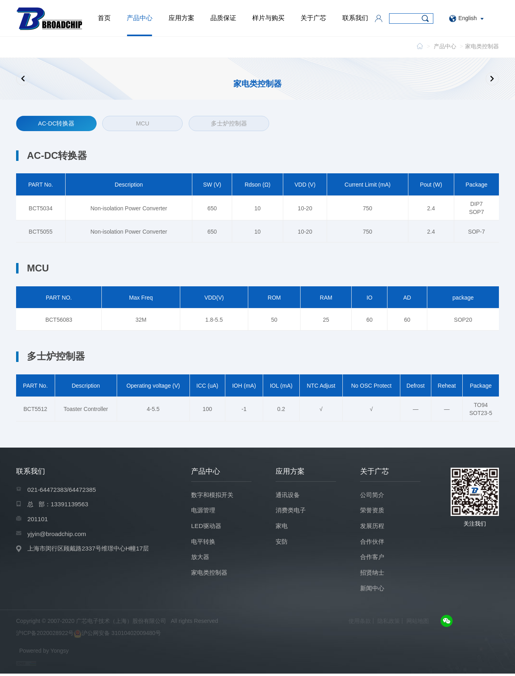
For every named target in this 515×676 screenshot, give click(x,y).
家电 (282, 525)
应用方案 (181, 17)
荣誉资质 (373, 509)
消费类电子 (292, 509)
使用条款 (359, 623)
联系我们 (355, 17)
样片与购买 (268, 17)
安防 (282, 541)
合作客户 (373, 558)
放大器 (200, 558)
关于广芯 (313, 17)
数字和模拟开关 (213, 493)
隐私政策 (388, 623)
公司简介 (373, 493)
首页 (104, 17)
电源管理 (204, 509)
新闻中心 (373, 590)
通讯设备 (288, 493)
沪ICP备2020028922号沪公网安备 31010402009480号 (88, 636)
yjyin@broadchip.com (58, 534)
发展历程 (373, 525)
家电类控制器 (482, 46)
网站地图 (417, 623)
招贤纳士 (373, 574)
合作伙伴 (373, 541)
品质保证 (223, 17)
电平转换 (204, 541)
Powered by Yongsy (44, 653)
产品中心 (139, 17)
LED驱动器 (207, 525)
